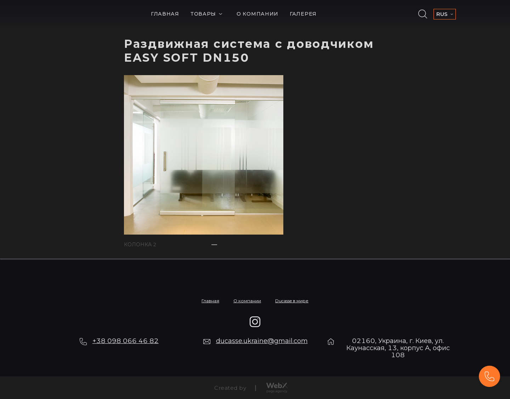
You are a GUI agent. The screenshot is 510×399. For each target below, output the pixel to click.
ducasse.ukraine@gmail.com (262, 340)
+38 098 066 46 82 (125, 340)
